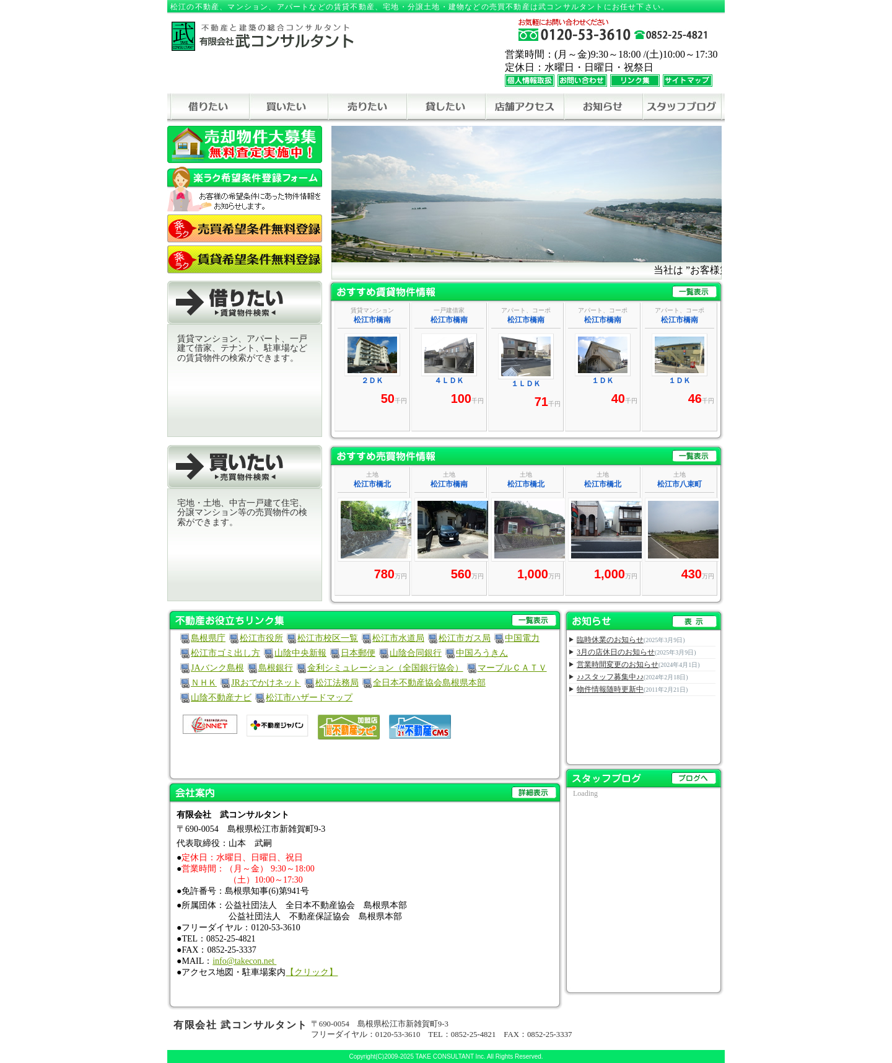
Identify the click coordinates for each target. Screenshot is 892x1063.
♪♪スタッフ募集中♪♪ (610, 677)
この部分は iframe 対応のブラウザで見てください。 (526, 366)
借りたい (209, 108)
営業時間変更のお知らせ (617, 664)
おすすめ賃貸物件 (526, 291)
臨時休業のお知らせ (610, 639)
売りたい (367, 108)
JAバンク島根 (217, 668)
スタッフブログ (682, 108)
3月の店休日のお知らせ (616, 652)
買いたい (288, 108)
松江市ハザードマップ (309, 697)
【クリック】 (312, 972)
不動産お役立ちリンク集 (365, 620)
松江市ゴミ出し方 (225, 653)
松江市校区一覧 (327, 638)
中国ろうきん (482, 653)
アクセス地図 (524, 108)
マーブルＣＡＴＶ (512, 668)
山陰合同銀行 (416, 653)
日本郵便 (358, 653)
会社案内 (365, 792)
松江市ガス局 (465, 638)
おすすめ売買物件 (526, 456)
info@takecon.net (244, 961)
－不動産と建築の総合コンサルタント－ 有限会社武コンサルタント (262, 36)
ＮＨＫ (204, 682)
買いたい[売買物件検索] (244, 466)
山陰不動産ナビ (221, 697)
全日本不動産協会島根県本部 (429, 682)
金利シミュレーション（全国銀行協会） (385, 668)
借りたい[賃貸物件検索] (244, 302)
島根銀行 (275, 668)
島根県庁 (208, 638)
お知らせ (603, 108)
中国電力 (522, 638)
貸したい (445, 108)
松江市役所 (261, 638)
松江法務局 (337, 682)
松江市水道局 (398, 638)
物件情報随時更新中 (610, 689)
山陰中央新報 (300, 653)
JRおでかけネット (266, 682)
